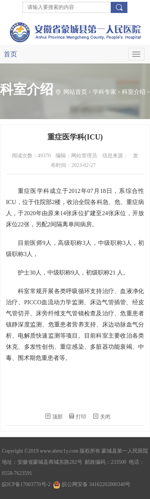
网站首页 (75, 92)
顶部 (54, 417)
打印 (77, 417)
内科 (6, 144)
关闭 (101, 417)
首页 (10, 54)
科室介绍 (134, 92)
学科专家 (104, 92)
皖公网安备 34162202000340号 (91, 484)
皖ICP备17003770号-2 (26, 484)
